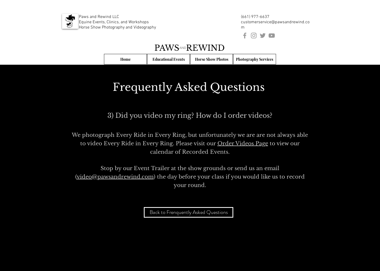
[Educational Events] (168, 59)
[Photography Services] (254, 59)
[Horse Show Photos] (211, 59)
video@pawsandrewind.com (115, 177)
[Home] (125, 59)
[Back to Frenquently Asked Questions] (188, 212)
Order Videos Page (242, 143)
